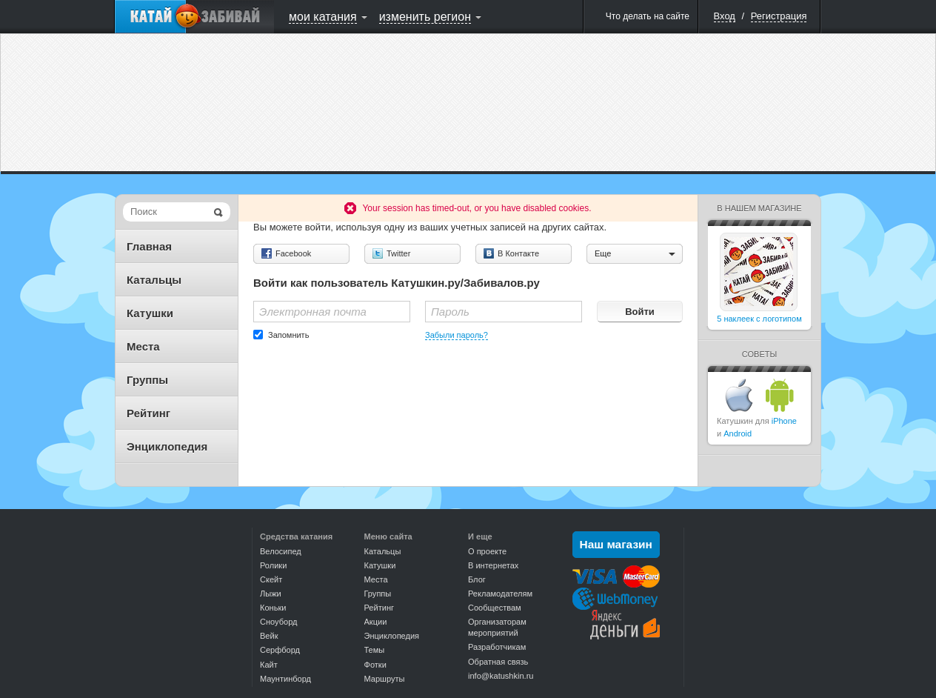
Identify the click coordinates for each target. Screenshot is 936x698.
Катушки (150, 313)
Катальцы (154, 279)
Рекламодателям (500, 593)
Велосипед (280, 551)
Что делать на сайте (647, 16)
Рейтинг (148, 413)
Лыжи (270, 593)
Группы (147, 379)
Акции (375, 621)
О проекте (487, 551)
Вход (724, 15)
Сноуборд (278, 621)
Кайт (269, 664)
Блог (477, 579)
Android (737, 433)
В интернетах (493, 565)
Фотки (375, 664)
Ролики (273, 565)
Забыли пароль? (456, 334)
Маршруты (384, 678)
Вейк (269, 635)
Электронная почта (313, 311)
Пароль (450, 311)
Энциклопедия (167, 446)
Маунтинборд (285, 678)
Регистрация (779, 15)
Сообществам (494, 607)
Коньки (273, 607)
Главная (149, 246)
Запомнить (288, 334)
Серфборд (280, 649)
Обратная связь (498, 661)
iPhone (784, 420)
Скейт (271, 579)
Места (143, 346)
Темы (374, 649)
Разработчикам (497, 646)
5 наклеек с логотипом (759, 318)
